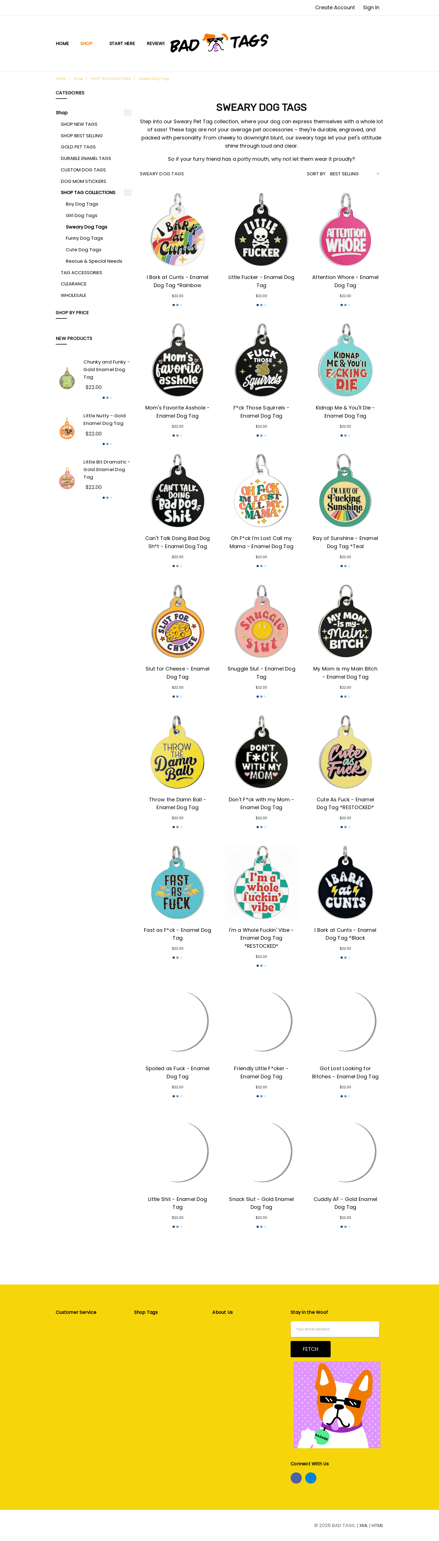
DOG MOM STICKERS (83, 181)
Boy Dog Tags (82, 204)
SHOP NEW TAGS (79, 124)
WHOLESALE (73, 295)
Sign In (371, 7)
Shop (88, 43)
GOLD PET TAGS (78, 146)
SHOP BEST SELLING (82, 135)
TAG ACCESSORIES (81, 272)
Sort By (316, 173)
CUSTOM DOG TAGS (83, 169)
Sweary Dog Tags (86, 227)
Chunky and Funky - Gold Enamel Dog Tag (106, 369)
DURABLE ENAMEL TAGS (86, 158)
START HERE (122, 43)
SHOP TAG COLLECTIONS (88, 192)
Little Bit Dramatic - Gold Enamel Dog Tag (106, 469)
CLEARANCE (74, 283)
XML (363, 1525)
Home (62, 43)
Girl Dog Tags (81, 215)
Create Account (335, 7)
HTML (377, 1525)
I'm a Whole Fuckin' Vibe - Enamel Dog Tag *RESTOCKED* (261, 938)
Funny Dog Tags (84, 238)
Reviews (156, 43)
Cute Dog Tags (83, 249)
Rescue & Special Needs (94, 261)
